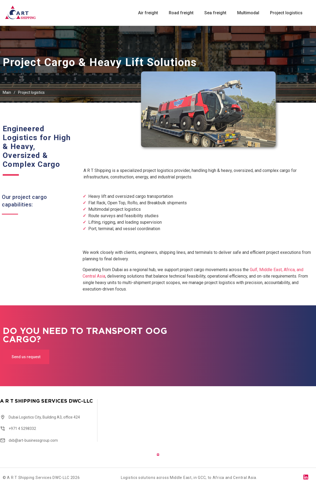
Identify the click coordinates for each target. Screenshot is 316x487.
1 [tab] (158, 455)
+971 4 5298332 (22, 428)
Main (7, 92)
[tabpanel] (53, 421)
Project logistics (286, 13)
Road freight (181, 13)
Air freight (148, 13)
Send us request (26, 357)
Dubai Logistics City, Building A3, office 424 (44, 417)
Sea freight (215, 13)
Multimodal (248, 13)
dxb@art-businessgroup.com (33, 440)
